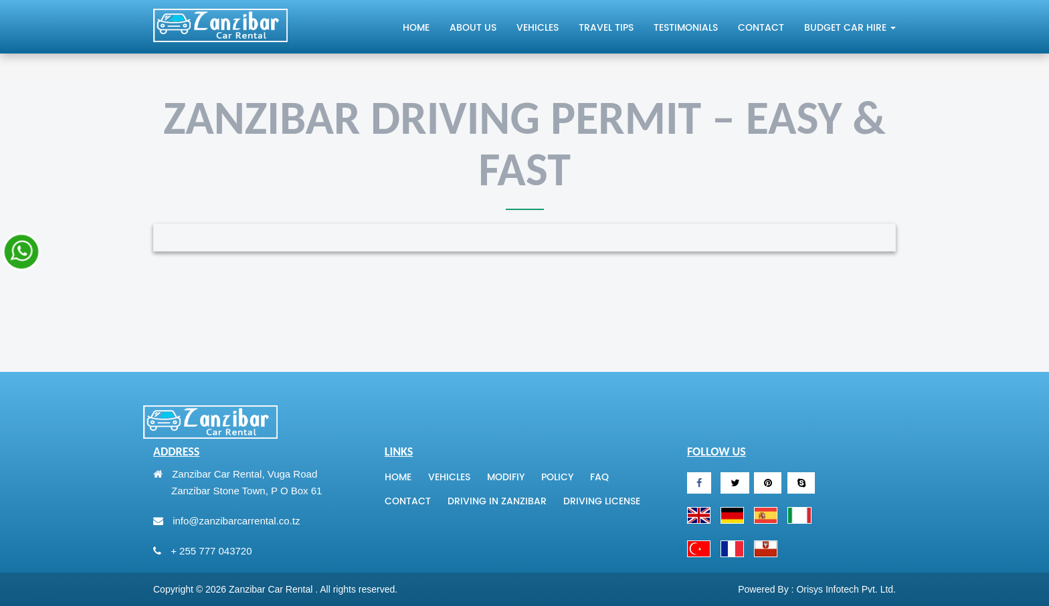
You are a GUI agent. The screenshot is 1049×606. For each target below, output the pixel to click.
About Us (473, 27)
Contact (761, 27)
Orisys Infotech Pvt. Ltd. (846, 589)
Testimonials (686, 27)
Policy (557, 477)
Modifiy (505, 477)
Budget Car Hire (850, 28)
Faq (599, 477)
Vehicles (537, 27)
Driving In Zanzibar (497, 501)
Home (416, 27)
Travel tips (606, 27)
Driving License (601, 501)
